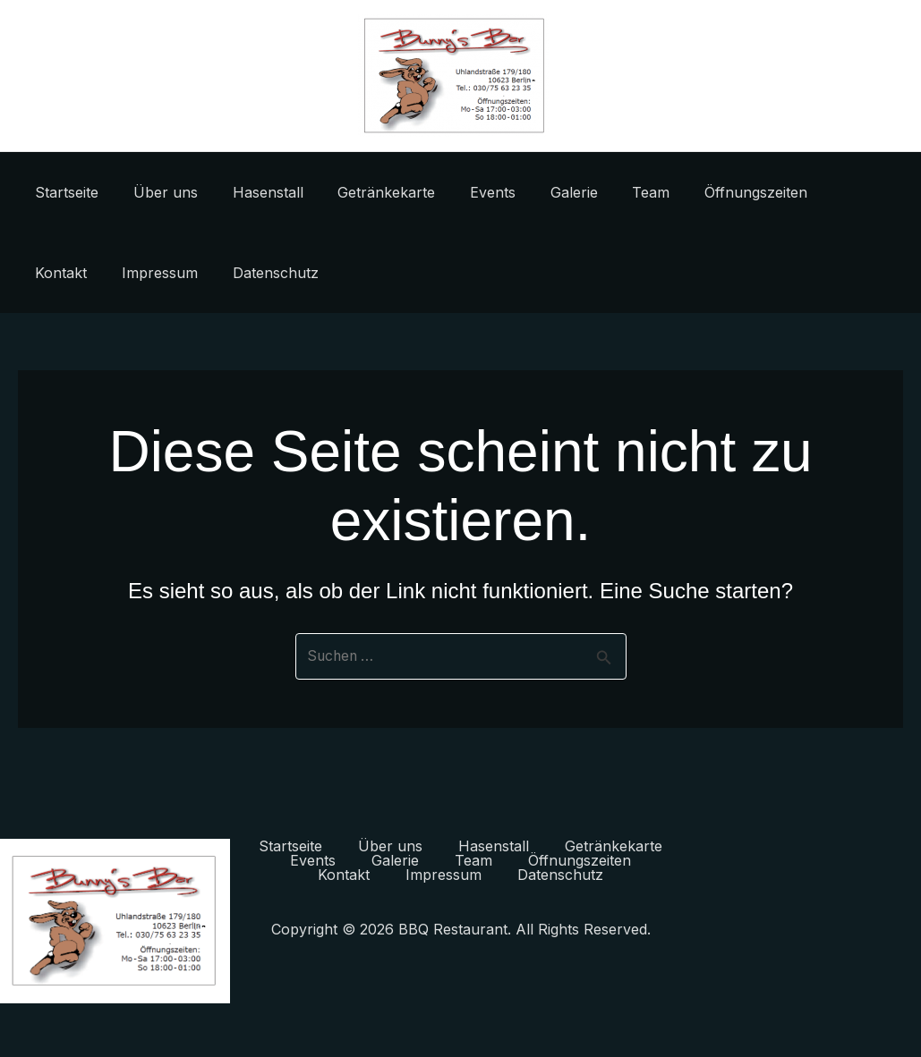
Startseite (64, 192)
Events (466, 192)
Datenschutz (180, 273)
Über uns (156, 192)
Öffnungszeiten (711, 192)
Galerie (541, 192)
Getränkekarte (365, 192)
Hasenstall (252, 192)
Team (612, 192)
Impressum (70, 273)
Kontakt (817, 192)
